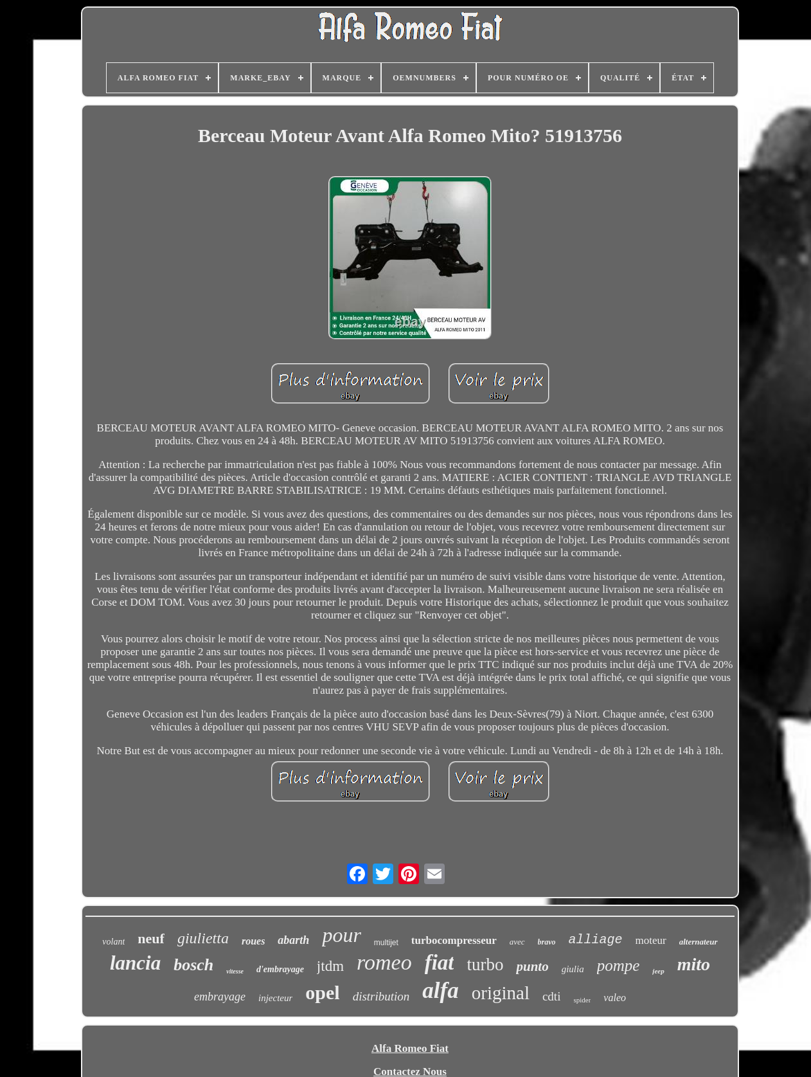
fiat (439, 962)
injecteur (275, 998)
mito (693, 964)
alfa (440, 990)
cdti (551, 996)
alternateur (698, 941)
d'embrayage (280, 969)
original (501, 992)
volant (113, 941)
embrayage (219, 996)
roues (253, 941)
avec (517, 941)
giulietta (203, 938)
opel (322, 992)
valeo (614, 997)
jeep (658, 971)
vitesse (235, 971)
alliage (596, 939)
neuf (151, 938)
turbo (485, 964)
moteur (651, 940)
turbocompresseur (454, 940)
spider (582, 1000)
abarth (293, 940)
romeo (384, 962)
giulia (573, 969)
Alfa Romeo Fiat (410, 1048)
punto (532, 966)
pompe (618, 965)
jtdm (330, 966)
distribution (381, 996)
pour (341, 934)
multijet (386, 942)
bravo (547, 941)
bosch (193, 964)
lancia (135, 963)
